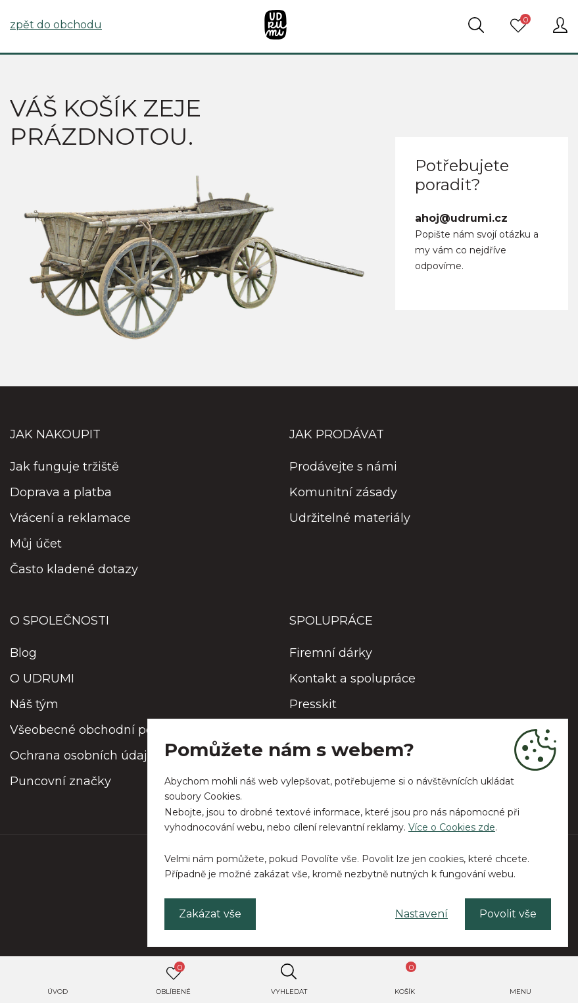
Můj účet (36, 543)
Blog (23, 653)
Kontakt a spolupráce (352, 678)
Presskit (313, 704)
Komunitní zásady (343, 492)
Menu (520, 991)
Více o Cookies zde (451, 827)
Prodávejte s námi (343, 466)
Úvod (57, 991)
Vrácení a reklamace (70, 518)
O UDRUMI (42, 678)
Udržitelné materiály (349, 518)
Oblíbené (173, 979)
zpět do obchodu (56, 24)
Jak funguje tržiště (64, 466)
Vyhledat (289, 991)
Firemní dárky (330, 653)
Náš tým (34, 704)
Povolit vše (508, 914)
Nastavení (421, 914)
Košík (405, 979)
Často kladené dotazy (74, 569)
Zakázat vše (210, 914)
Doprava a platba (61, 492)
